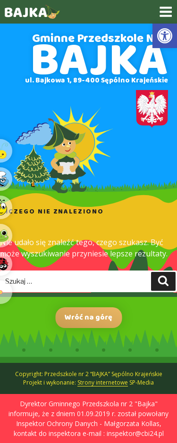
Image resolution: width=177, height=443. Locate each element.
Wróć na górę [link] (88, 317)
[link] (164, 36)
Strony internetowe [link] (102, 382)
